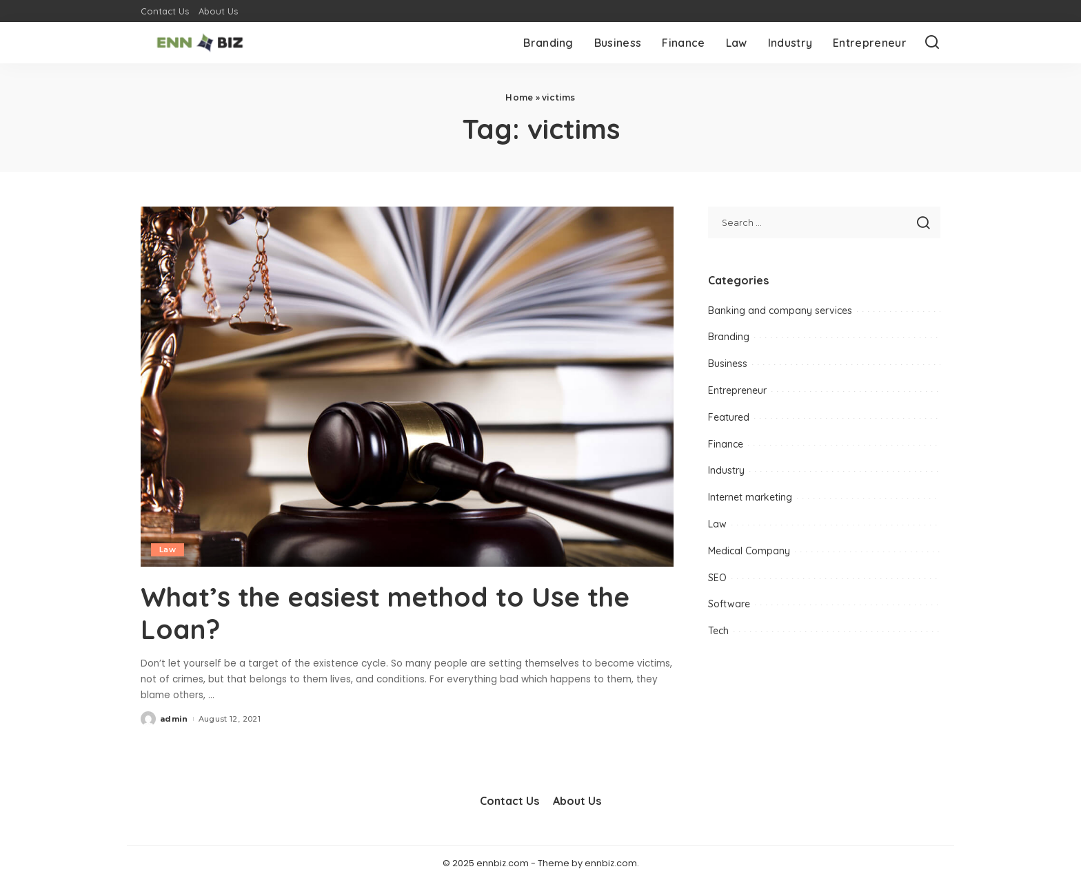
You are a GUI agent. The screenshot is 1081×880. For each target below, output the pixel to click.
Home (519, 97)
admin (174, 717)
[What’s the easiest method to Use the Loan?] (407, 386)
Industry (726, 470)
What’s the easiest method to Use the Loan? (394, 612)
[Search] (932, 42)
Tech (718, 631)
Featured (728, 417)
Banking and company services (780, 310)
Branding (728, 337)
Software (729, 604)
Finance (725, 444)
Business (727, 363)
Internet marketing (750, 497)
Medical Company (749, 551)
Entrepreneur (737, 390)
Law (167, 549)
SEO (717, 578)
